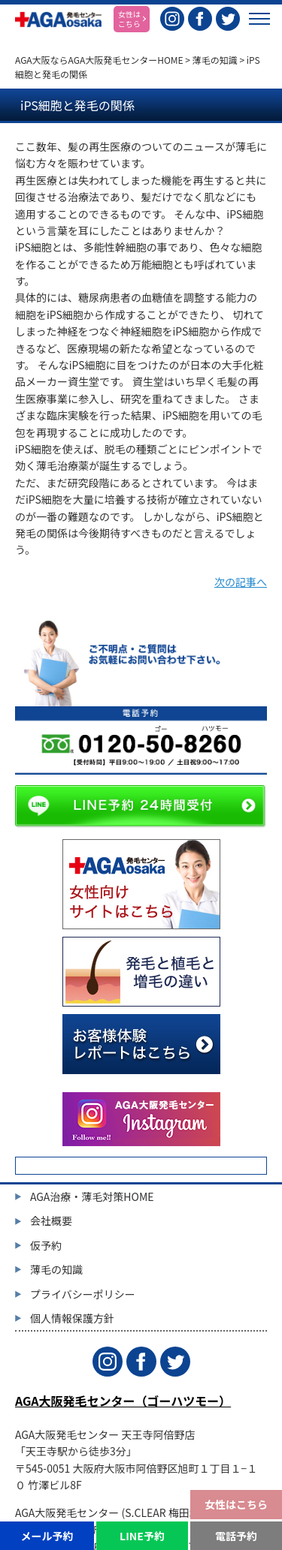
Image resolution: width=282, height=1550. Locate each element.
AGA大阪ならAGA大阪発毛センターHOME (99, 59)
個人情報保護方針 (72, 1318)
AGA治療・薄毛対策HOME (92, 1196)
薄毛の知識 (215, 59)
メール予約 (46, 1535)
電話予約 (236, 1535)
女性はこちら (236, 1504)
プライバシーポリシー (82, 1294)
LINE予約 (142, 1535)
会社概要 (51, 1220)
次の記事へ (240, 581)
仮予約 (46, 1245)
